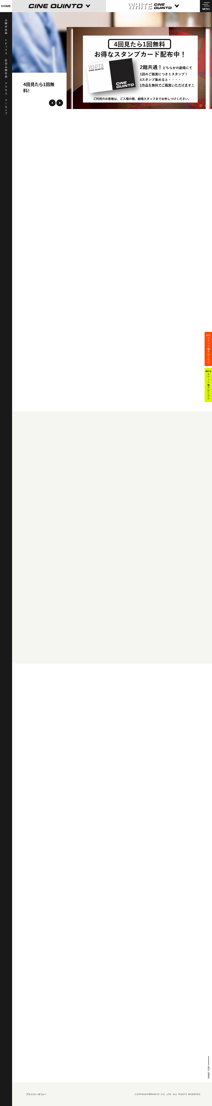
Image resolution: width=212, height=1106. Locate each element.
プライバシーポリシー (36, 1094)
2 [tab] (205, 105)
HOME (6, 6)
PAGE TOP (209, 1072)
